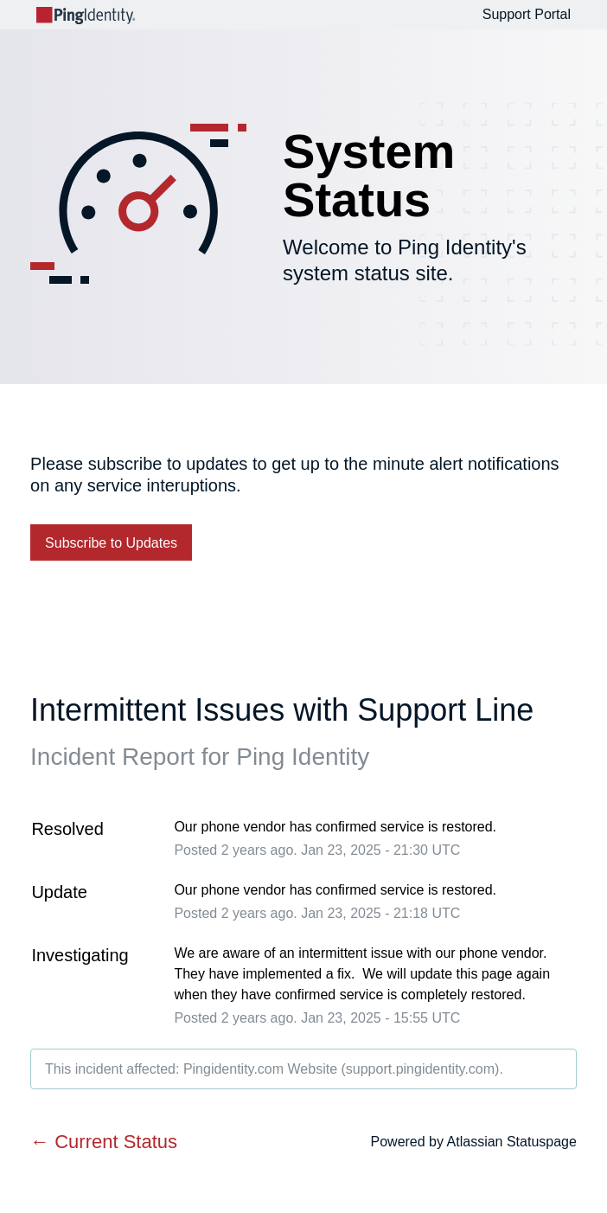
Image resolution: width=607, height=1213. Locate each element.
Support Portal (526, 14)
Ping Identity (302, 756)
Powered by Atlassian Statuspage (474, 1141)
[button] (111, 542)
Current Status (103, 1141)
